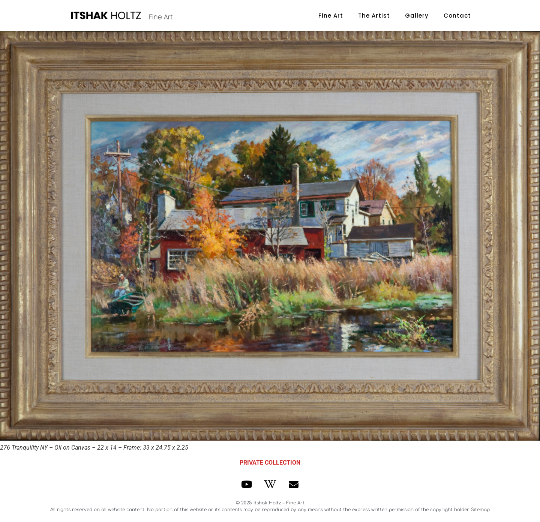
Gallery (417, 16)
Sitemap (480, 509)
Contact (457, 16)
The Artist (374, 16)
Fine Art (330, 16)
